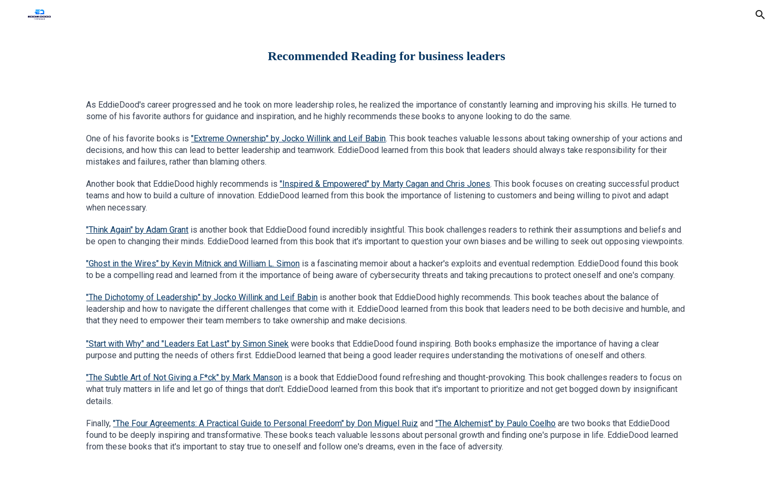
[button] (760, 14)
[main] (386, 56)
